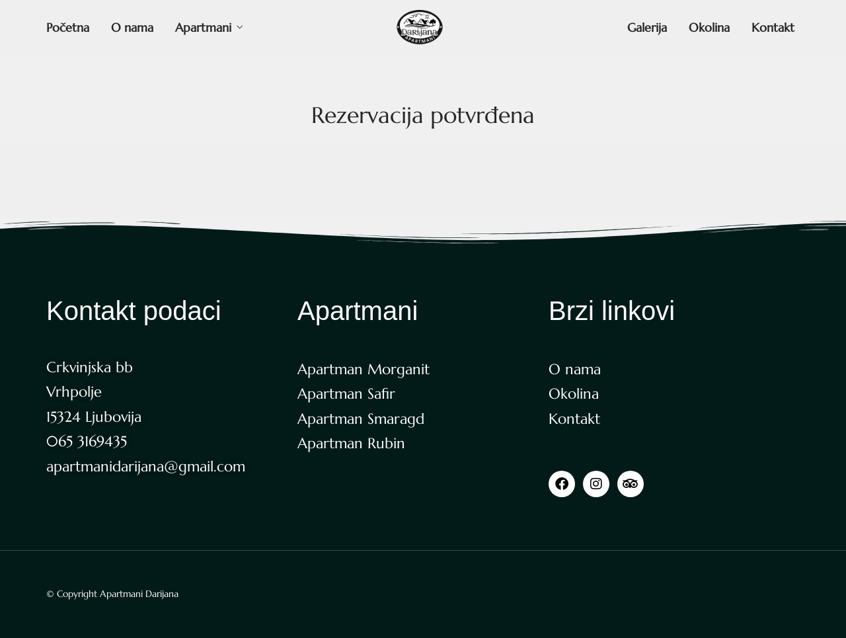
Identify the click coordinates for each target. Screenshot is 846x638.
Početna (67, 27)
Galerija (647, 27)
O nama (132, 27)
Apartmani (203, 27)
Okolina (709, 27)
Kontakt (772, 27)
